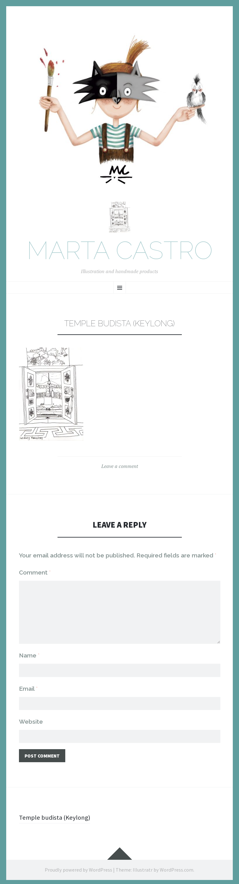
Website (31, 719)
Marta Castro (120, 252)
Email (28, 685)
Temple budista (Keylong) (56, 815)
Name (29, 652)
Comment (35, 573)
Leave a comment (119, 467)
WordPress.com (176, 868)
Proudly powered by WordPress (78, 868)
